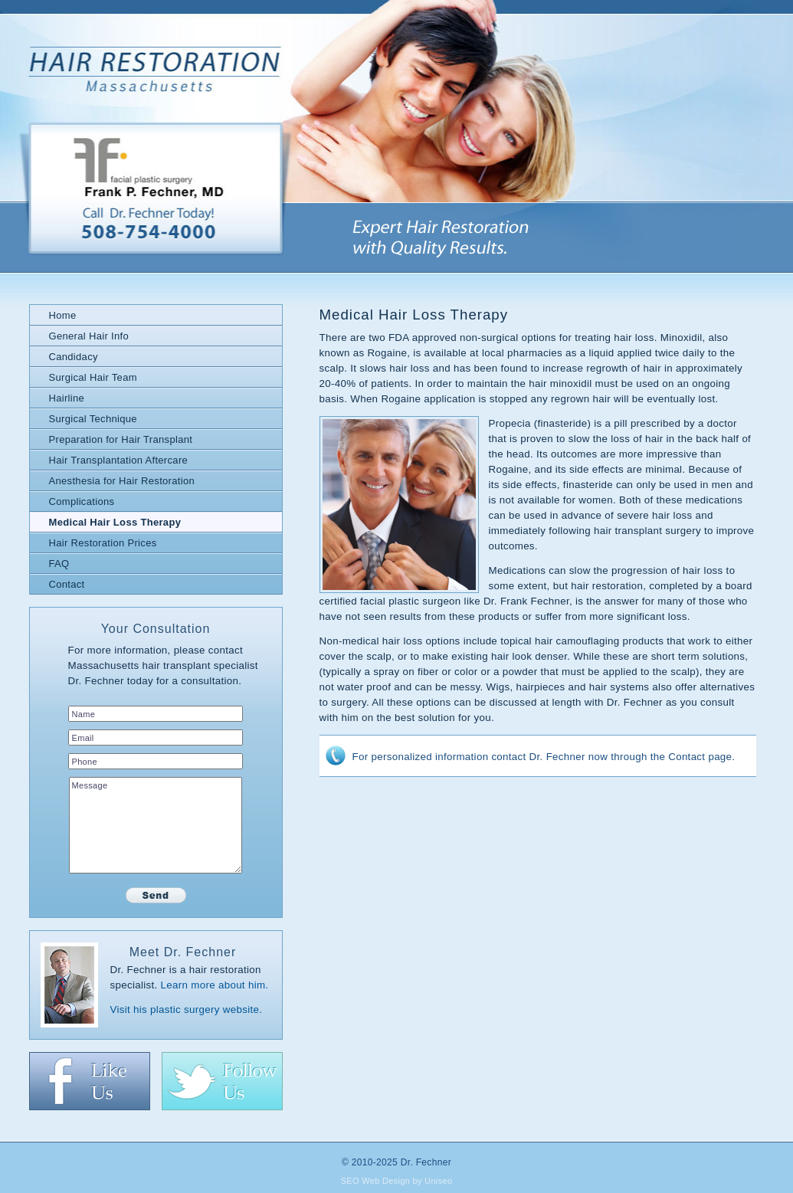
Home (63, 315)
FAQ (59, 564)
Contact (67, 584)
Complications (82, 501)
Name (84, 714)
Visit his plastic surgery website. (186, 1009)
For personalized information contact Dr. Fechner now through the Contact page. (544, 756)
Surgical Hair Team (93, 377)
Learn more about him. (215, 985)
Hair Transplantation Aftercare (118, 460)
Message (90, 785)
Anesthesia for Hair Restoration (122, 481)
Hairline (67, 398)
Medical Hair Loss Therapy (115, 522)
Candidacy (73, 357)
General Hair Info (89, 336)
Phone (84, 761)
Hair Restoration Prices (103, 543)
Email (83, 737)
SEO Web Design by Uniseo (397, 1180)
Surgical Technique (93, 419)
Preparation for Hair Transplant (121, 439)
